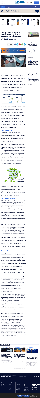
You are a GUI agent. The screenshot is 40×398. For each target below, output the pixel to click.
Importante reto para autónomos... (33, 20)
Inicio (2, 39)
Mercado (6, 39)
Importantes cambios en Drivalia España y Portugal (17, 16)
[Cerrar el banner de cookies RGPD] (37, 396)
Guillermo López (30, 45)
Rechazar (26, 395)
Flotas (29, 40)
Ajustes (32, 395)
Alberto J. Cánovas (31, 64)
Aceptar (20, 395)
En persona (29, 59)
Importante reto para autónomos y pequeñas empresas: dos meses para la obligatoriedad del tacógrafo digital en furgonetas (33, 70)
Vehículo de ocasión (31, 48)
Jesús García (7, 38)
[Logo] (20, 2)
